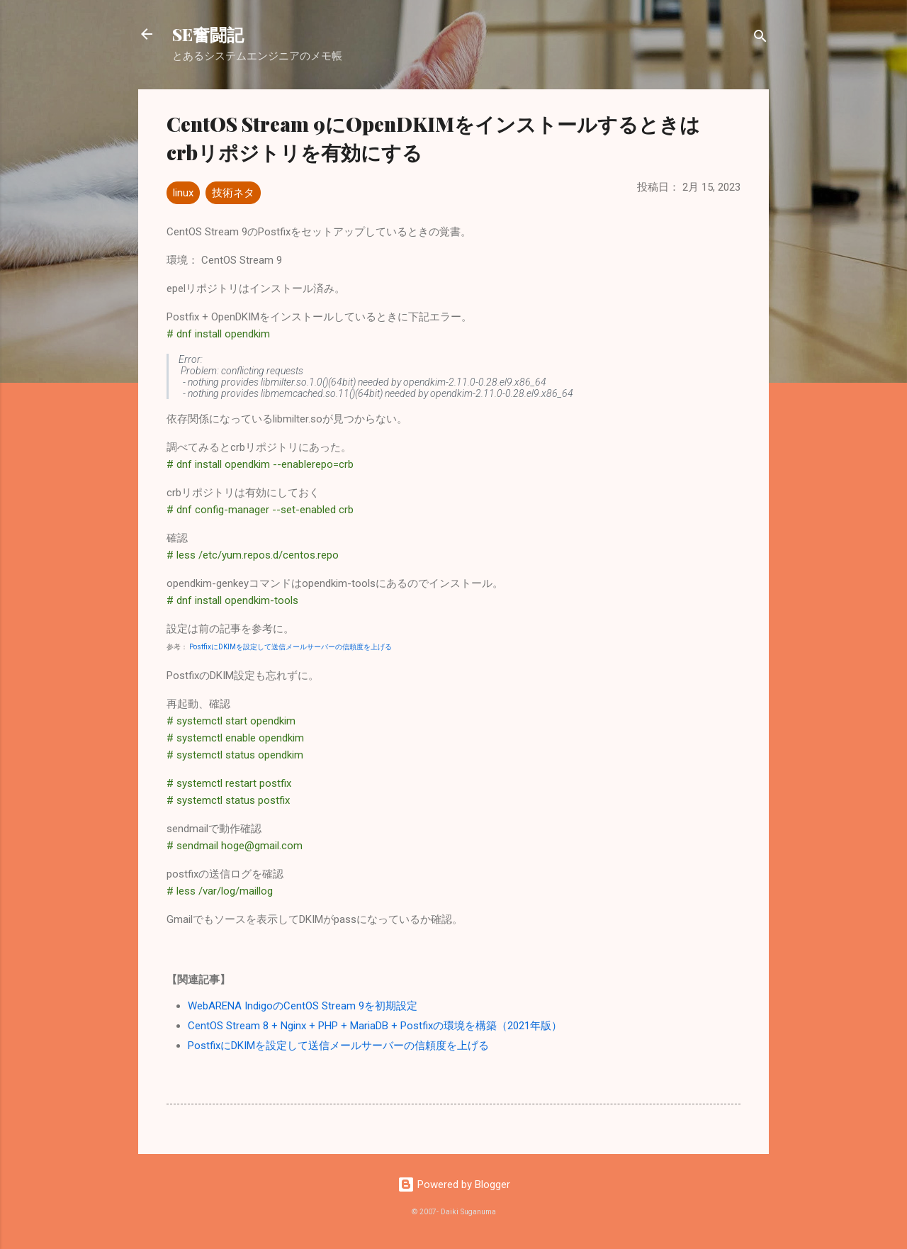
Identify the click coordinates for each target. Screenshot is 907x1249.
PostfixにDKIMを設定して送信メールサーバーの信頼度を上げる (290, 647)
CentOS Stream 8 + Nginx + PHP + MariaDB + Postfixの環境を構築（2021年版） (375, 1025)
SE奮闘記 (208, 34)
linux (183, 192)
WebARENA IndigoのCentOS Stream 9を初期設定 (302, 1005)
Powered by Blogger (454, 1184)
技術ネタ (233, 192)
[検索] (760, 38)
